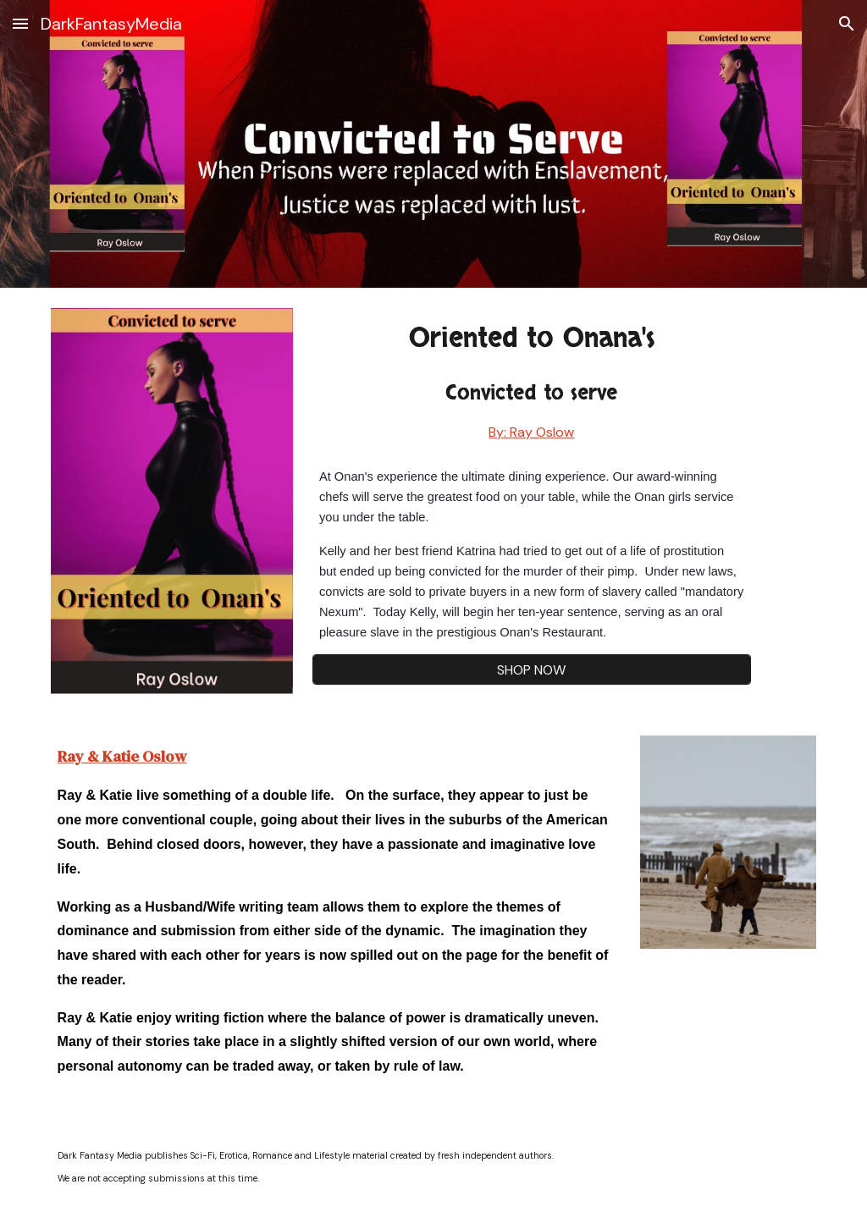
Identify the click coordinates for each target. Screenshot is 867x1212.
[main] (531, 381)
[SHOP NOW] (531, 669)
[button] (20, 23)
